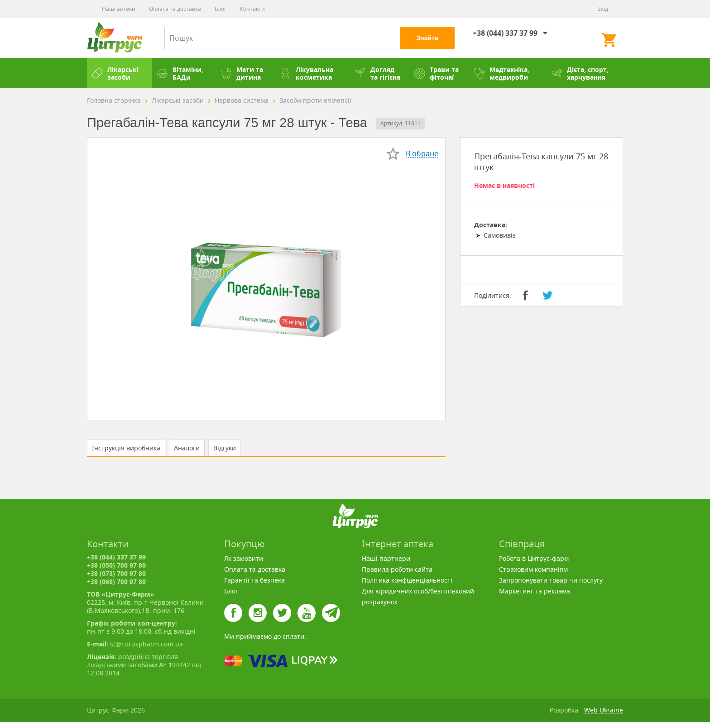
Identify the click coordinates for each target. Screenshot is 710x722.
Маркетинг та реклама (534, 591)
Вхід (602, 9)
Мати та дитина (242, 73)
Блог (220, 9)
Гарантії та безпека (254, 580)
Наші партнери (386, 558)
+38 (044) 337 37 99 (505, 33)
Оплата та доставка (175, 9)
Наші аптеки (118, 9)
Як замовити (243, 558)
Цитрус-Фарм (114, 38)
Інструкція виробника (126, 448)
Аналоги (187, 448)
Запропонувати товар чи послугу (551, 580)
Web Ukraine (603, 710)
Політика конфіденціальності (407, 580)
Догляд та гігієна (377, 73)
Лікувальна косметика (306, 73)
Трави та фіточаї (436, 73)
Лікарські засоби (115, 73)
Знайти (427, 38)
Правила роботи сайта (397, 569)
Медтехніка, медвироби (501, 73)
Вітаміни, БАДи (180, 73)
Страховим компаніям (533, 569)
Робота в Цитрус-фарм (534, 558)
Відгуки (224, 448)
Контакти (252, 9)
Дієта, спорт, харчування (580, 73)
